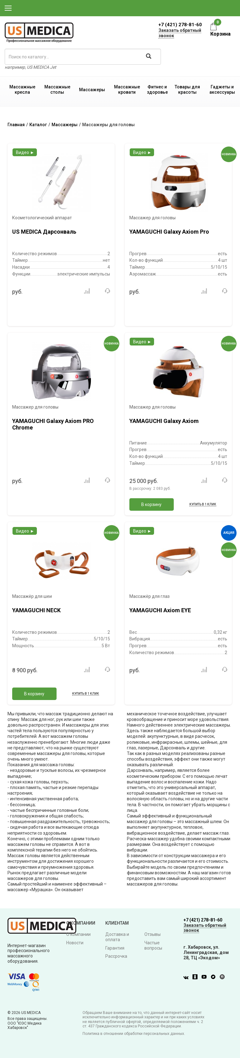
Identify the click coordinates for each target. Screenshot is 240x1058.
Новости (74, 942)
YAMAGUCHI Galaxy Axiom (164, 421)
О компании (78, 934)
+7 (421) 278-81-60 (180, 24)
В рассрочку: (150, 488)
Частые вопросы (153, 945)
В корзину (151, 504)
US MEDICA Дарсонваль (44, 231)
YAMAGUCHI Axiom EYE (160, 610)
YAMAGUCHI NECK (36, 610)
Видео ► (25, 152)
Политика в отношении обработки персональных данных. (133, 1033)
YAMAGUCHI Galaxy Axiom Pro (169, 231)
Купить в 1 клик (202, 504)
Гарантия (114, 948)
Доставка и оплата (117, 937)
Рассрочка (116, 956)
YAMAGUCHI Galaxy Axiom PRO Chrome (53, 424)
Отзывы (152, 934)
